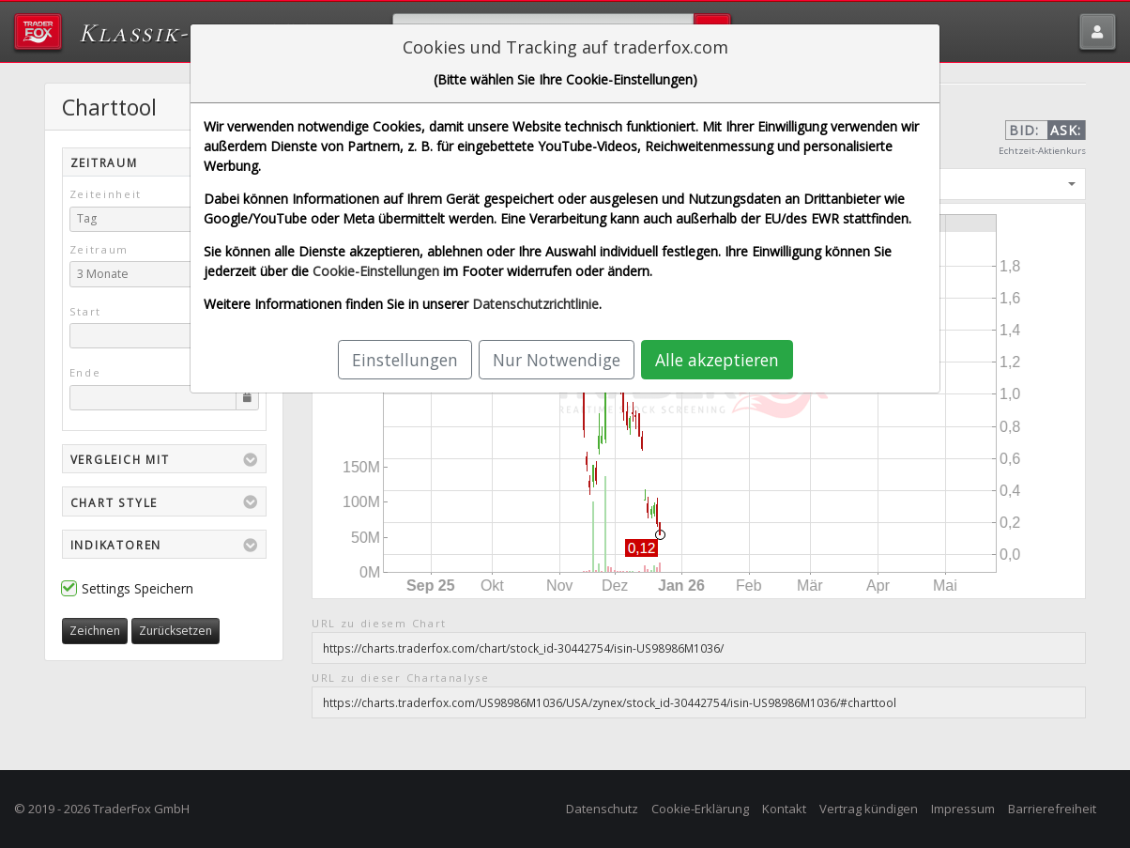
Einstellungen (405, 359)
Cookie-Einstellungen (376, 271)
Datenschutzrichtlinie (535, 304)
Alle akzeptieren (717, 359)
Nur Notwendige (556, 359)
